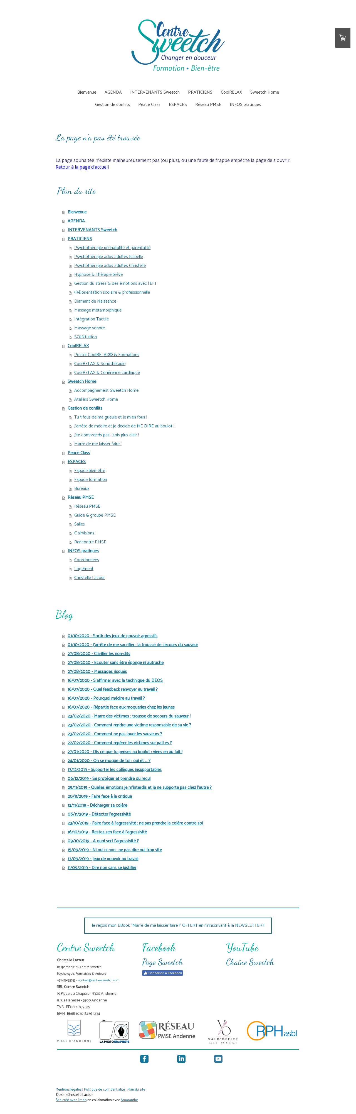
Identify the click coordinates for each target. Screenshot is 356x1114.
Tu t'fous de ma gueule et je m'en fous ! (110, 417)
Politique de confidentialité (104, 1090)
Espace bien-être (89, 471)
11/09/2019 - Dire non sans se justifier (102, 868)
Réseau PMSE (208, 104)
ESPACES (178, 104)
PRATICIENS (200, 92)
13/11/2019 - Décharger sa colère (97, 805)
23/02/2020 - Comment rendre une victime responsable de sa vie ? (129, 725)
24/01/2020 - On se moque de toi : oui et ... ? (109, 761)
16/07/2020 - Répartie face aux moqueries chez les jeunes (121, 707)
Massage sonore (89, 328)
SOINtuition (85, 337)
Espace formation (90, 479)
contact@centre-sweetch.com (98, 980)
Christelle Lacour (89, 578)
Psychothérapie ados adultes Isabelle (108, 257)
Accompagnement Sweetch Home (106, 390)
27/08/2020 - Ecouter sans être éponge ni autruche (116, 663)
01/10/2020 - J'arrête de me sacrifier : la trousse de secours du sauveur (133, 645)
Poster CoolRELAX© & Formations (106, 355)
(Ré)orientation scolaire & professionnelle (112, 292)
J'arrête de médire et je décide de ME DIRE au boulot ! (124, 426)
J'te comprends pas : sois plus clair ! (106, 435)
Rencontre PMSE (90, 542)
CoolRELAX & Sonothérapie (99, 364)
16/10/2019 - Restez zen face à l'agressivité (107, 832)
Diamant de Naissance (95, 301)
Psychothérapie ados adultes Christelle (110, 265)
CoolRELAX (231, 92)
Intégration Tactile (91, 319)
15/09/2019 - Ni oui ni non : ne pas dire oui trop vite (115, 850)
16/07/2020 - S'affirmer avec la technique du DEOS (115, 680)
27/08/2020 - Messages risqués (97, 671)
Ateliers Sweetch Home (96, 399)
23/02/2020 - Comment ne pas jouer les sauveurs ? (115, 734)
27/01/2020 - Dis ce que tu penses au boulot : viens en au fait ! (125, 752)
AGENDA (113, 92)
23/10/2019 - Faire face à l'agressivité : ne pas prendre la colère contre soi (135, 823)
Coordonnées (86, 560)
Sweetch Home (264, 92)
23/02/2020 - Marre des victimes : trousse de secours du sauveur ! (129, 716)
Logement (83, 569)
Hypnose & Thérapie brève (98, 274)
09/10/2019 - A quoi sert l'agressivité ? (103, 841)
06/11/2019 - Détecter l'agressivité (99, 814)
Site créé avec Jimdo (71, 1100)
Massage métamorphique (98, 310)
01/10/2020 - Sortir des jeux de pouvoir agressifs (112, 636)
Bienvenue (86, 92)
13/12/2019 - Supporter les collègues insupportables (115, 770)
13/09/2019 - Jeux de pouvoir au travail (103, 859)
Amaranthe (129, 1100)
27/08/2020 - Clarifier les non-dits (99, 654)
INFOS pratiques (245, 104)
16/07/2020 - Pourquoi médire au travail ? (106, 698)
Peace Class (149, 104)
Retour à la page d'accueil (82, 167)
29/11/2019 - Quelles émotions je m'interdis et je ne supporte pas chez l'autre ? (140, 787)
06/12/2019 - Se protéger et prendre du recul (109, 778)
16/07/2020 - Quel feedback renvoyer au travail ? (113, 689)
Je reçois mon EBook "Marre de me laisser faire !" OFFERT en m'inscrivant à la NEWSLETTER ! (178, 925)
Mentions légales (68, 1090)
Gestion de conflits (112, 104)
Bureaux (81, 488)
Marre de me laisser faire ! (98, 444)
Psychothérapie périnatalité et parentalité (112, 248)
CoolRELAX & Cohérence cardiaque (107, 372)
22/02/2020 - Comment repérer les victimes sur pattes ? (120, 743)
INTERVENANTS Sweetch (155, 92)
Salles (79, 524)
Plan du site (136, 1090)
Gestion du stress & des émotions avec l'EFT (115, 283)
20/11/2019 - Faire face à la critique (100, 796)
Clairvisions (84, 533)
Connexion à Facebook (162, 973)
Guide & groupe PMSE (95, 515)
